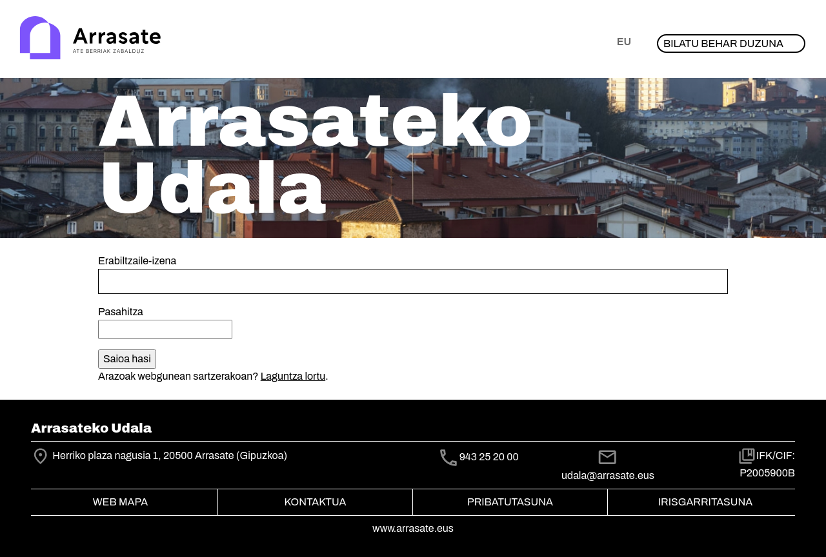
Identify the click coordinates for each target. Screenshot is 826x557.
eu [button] (624, 41)
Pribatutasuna (510, 501)
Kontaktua (316, 501)
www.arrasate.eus (413, 528)
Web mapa (120, 501)
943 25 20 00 (489, 456)
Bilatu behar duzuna (723, 43)
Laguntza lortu (293, 376)
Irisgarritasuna (705, 501)
